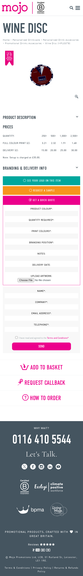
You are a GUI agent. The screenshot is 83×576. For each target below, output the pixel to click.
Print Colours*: (42, 231)
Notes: (41, 253)
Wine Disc (25, 28)
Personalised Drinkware (26, 39)
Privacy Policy (42, 567)
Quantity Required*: (41, 220)
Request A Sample (41, 190)
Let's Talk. (41, 454)
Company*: (41, 302)
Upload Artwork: (41, 276)
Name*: (41, 291)
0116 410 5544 (41, 439)
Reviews (41, 544)
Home (6, 39)
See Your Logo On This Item (41, 180)
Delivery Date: (41, 264)
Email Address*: (41, 313)
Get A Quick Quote (41, 200)
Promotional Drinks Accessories (23, 43)
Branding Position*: (41, 242)
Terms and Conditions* (58, 338)
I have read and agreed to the (44, 338)
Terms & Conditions (17, 567)
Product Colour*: (41, 208)
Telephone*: (41, 324)
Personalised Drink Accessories (61, 39)
